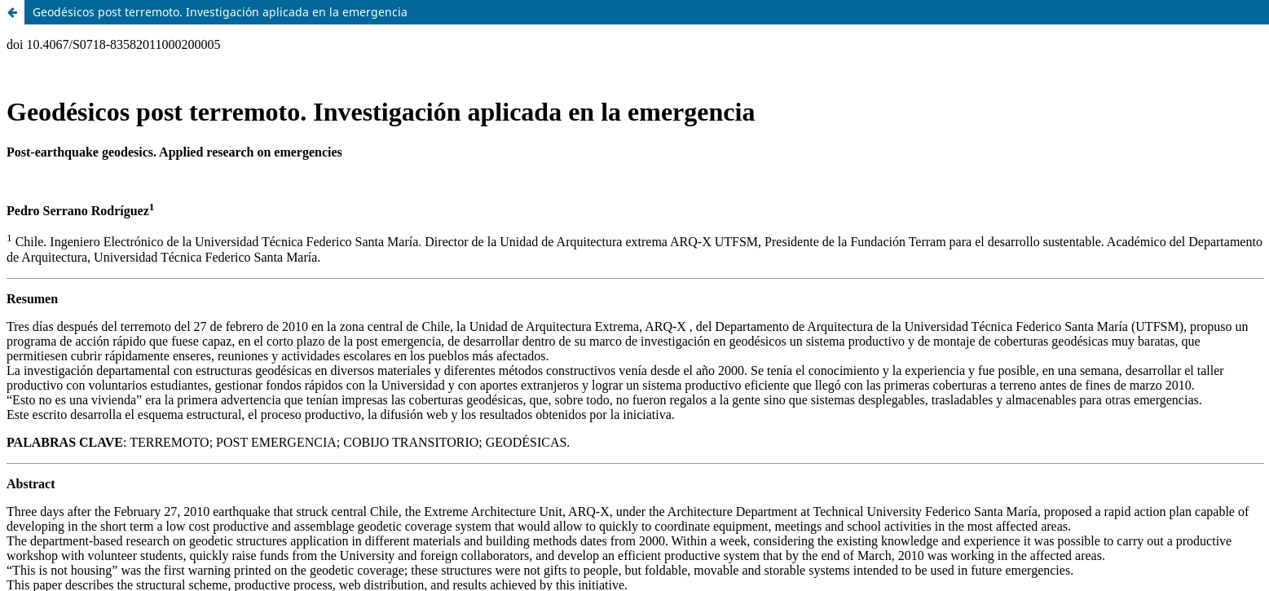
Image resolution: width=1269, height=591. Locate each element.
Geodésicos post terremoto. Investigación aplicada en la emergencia (220, 12)
